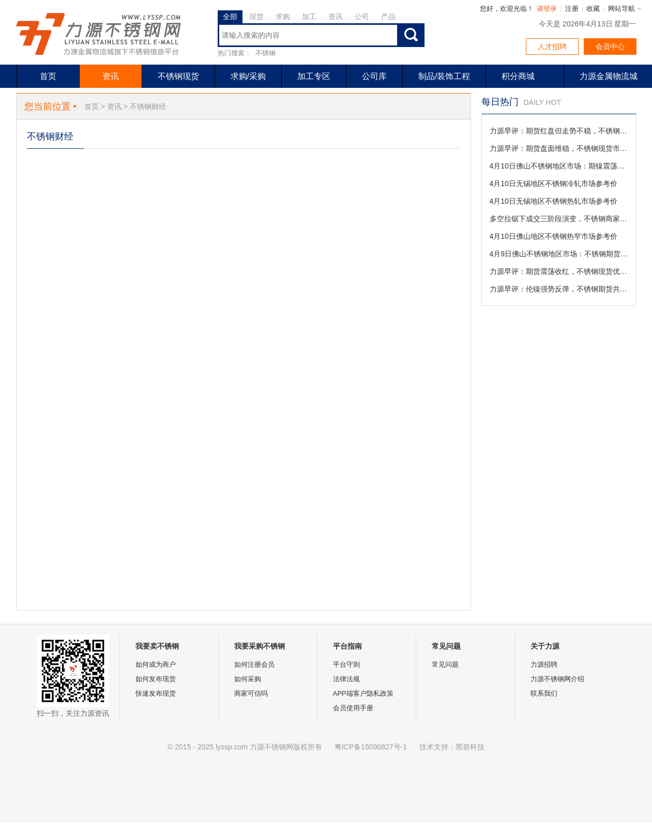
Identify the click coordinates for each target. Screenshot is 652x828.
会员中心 (610, 46)
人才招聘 (552, 46)
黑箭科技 (470, 747)
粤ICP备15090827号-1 (371, 747)
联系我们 (543, 693)
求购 (283, 16)
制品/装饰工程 (444, 76)
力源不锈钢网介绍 (557, 679)
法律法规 (346, 679)
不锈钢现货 (178, 76)
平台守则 (346, 664)
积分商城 (518, 76)
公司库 (374, 76)
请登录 (547, 8)
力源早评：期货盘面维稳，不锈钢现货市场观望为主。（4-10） (559, 148)
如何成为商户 (155, 664)
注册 (572, 8)
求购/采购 (248, 76)
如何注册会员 (254, 664)
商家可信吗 (251, 693)
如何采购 (247, 679)
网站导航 (621, 8)
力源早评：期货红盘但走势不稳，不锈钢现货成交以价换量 (559, 131)
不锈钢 (265, 53)
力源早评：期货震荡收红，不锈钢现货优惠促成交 (559, 271)
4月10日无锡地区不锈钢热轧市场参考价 (553, 201)
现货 (256, 16)
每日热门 (500, 102)
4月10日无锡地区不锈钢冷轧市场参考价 (553, 183)
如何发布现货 (155, 679)
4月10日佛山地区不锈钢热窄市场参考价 (553, 236)
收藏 (593, 8)
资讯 (335, 16)
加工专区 (313, 76)
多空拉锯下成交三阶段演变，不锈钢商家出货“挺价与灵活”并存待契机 (559, 218)
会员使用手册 (353, 708)
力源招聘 (543, 664)
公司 (362, 16)
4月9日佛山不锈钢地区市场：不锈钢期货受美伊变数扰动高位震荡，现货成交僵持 (559, 254)
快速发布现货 (155, 693)
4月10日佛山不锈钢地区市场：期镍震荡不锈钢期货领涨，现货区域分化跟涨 (559, 166)
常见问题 (445, 664)
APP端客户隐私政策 (363, 693)
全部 (230, 16)
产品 (388, 16)
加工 (309, 16)
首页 (48, 76)
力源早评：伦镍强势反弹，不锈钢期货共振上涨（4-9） (559, 289)
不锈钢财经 (148, 106)
